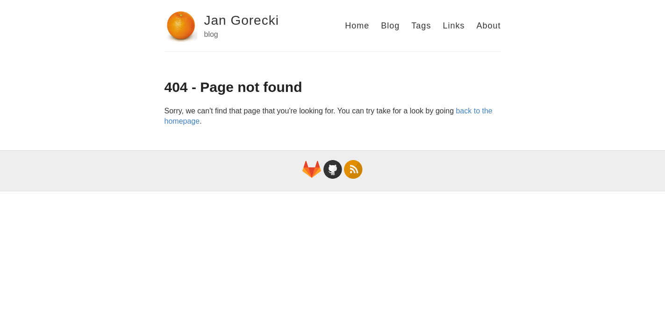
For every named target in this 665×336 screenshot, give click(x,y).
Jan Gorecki (241, 20)
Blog (390, 25)
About (488, 25)
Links (454, 25)
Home (357, 25)
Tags (421, 25)
